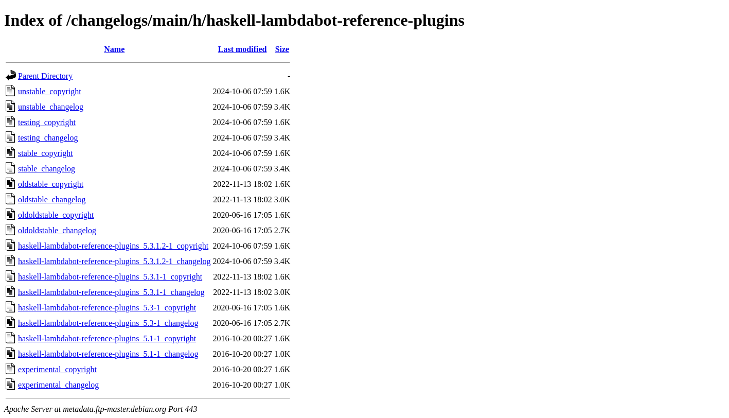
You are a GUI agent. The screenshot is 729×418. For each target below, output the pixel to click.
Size (282, 49)
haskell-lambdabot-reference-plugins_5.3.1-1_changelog (111, 292)
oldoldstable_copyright (56, 215)
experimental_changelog (58, 384)
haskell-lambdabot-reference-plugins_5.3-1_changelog (108, 323)
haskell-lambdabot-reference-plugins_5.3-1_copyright (107, 307)
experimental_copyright (57, 369)
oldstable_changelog (52, 199)
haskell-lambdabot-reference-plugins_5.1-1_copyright (107, 338)
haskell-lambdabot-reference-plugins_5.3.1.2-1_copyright (113, 245)
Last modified (242, 49)
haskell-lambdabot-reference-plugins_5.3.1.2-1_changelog (114, 261)
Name (114, 49)
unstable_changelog (50, 106)
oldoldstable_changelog (57, 230)
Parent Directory (45, 76)
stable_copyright (45, 153)
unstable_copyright (49, 91)
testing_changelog (48, 137)
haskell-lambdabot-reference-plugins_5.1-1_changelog (108, 354)
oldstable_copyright (50, 184)
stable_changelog (46, 168)
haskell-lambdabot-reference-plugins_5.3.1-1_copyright (110, 276)
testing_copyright (47, 122)
